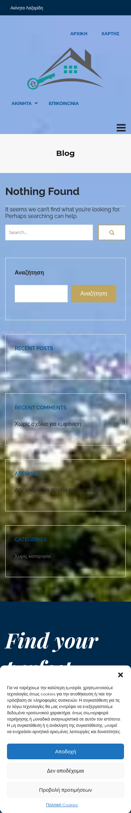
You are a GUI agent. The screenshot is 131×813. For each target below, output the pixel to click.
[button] (120, 674)
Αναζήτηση (29, 272)
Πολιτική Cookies (62, 805)
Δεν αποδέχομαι (65, 771)
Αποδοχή (65, 751)
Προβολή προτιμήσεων (65, 790)
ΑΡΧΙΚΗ (78, 33)
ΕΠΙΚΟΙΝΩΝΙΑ (64, 103)
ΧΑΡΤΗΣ (110, 33)
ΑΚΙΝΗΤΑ (22, 103)
